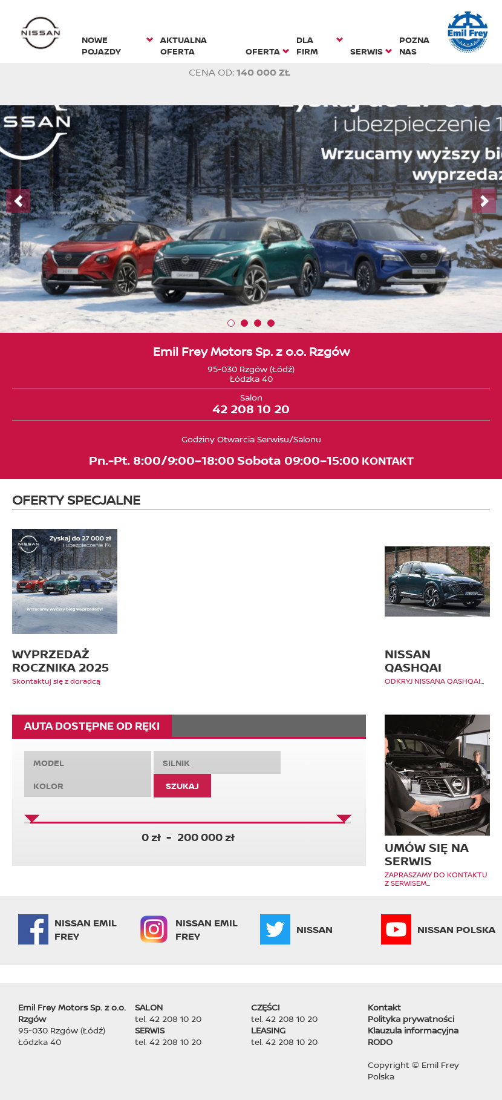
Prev (18, 201)
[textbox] (87, 762)
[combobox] (87, 762)
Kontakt (384, 1007)
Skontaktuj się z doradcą (56, 681)
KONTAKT (388, 460)
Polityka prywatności (411, 1018)
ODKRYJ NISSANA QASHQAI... (434, 681)
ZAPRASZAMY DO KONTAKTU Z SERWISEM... (436, 879)
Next (484, 201)
